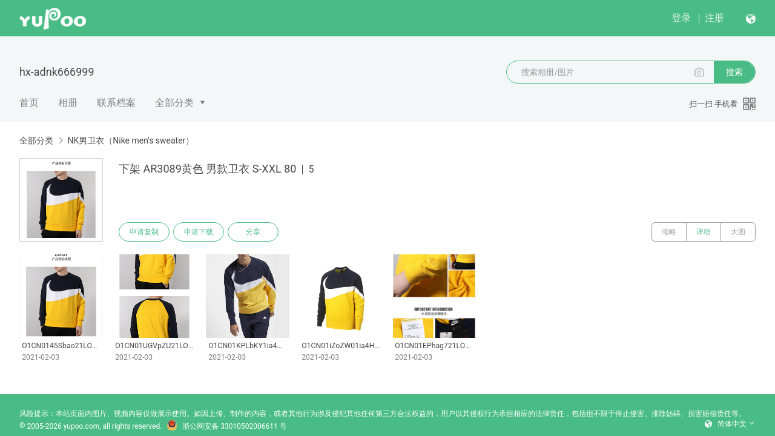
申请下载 (198, 232)
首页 (29, 102)
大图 (738, 232)
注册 (714, 18)
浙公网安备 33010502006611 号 (226, 426)
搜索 (734, 72)
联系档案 (116, 102)
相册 (68, 102)
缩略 (669, 232)
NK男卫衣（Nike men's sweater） (130, 140)
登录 (681, 18)
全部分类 (174, 102)
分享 (253, 232)
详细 (703, 232)
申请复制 (144, 232)
